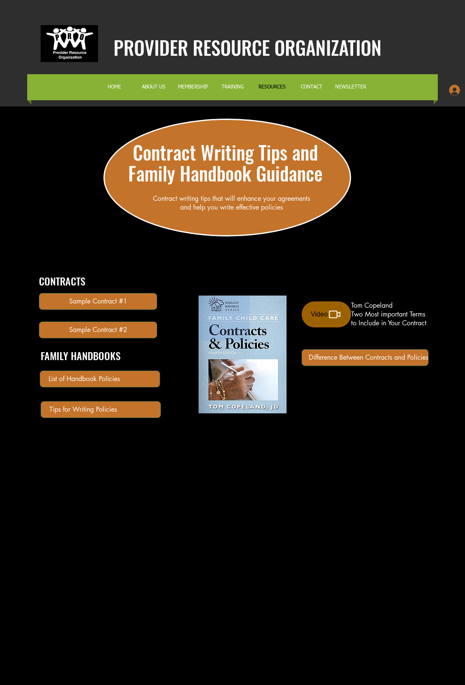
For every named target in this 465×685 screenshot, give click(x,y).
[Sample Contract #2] (98, 330)
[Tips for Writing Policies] (101, 409)
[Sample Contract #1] (98, 301)
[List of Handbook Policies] (100, 379)
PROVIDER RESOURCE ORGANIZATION (248, 47)
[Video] (326, 314)
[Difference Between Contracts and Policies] (365, 357)
